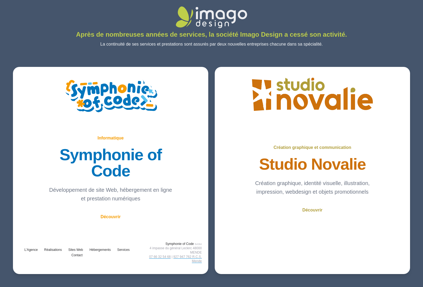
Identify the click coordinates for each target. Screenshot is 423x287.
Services (123, 250)
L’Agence (30, 250)
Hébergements (100, 250)
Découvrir (111, 216)
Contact (77, 255)
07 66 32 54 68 (160, 257)
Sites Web (75, 250)
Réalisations (53, 250)
